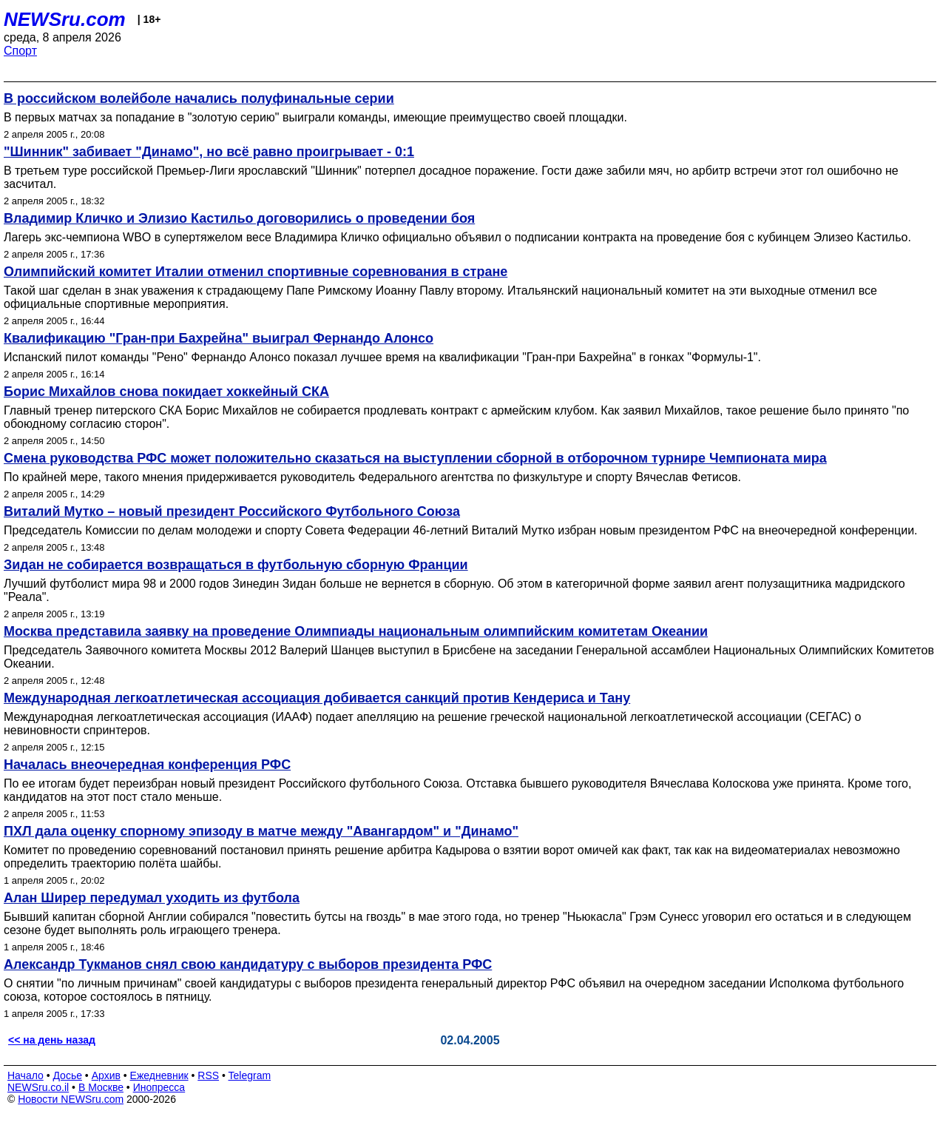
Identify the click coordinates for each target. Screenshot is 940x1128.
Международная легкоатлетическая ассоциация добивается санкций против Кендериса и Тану (317, 698)
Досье (67, 1075)
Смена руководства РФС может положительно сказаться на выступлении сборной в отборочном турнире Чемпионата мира (415, 458)
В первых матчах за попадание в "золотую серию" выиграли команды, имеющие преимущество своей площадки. (315, 117)
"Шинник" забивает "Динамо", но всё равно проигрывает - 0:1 (209, 151)
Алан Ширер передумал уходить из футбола (152, 897)
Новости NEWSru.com (71, 1099)
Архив (106, 1075)
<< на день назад (51, 1040)
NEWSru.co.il (38, 1087)
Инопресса (159, 1087)
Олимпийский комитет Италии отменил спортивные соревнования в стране (255, 271)
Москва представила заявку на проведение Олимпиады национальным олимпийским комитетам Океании (356, 631)
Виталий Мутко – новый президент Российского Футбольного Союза (232, 511)
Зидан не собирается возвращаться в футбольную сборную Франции (236, 564)
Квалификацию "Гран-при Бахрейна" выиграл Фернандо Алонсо (218, 338)
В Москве (101, 1087)
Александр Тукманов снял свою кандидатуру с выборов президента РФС (248, 964)
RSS (208, 1075)
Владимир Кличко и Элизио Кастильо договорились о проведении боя (239, 218)
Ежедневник (159, 1075)
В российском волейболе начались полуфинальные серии (199, 98)
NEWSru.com (65, 19)
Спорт (20, 50)
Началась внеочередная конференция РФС (147, 764)
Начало (25, 1075)
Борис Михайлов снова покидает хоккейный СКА (166, 391)
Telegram (250, 1075)
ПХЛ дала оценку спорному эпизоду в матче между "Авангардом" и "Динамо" (261, 831)
